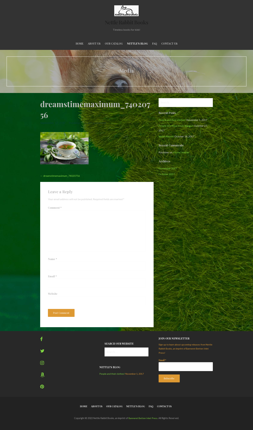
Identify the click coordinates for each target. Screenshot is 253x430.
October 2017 (167, 174)
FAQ (154, 43)
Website (52, 293)
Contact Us (169, 43)
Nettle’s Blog (137, 43)
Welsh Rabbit (166, 136)
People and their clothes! (172, 119)
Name (52, 259)
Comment (55, 207)
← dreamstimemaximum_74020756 (60, 175)
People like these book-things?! (176, 125)
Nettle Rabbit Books (126, 22)
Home (79, 43)
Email (52, 276)
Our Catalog (114, 43)
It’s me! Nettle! (181, 152)
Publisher (75, 123)
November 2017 (168, 168)
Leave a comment (95, 123)
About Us (94, 43)
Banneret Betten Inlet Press (143, 418)
